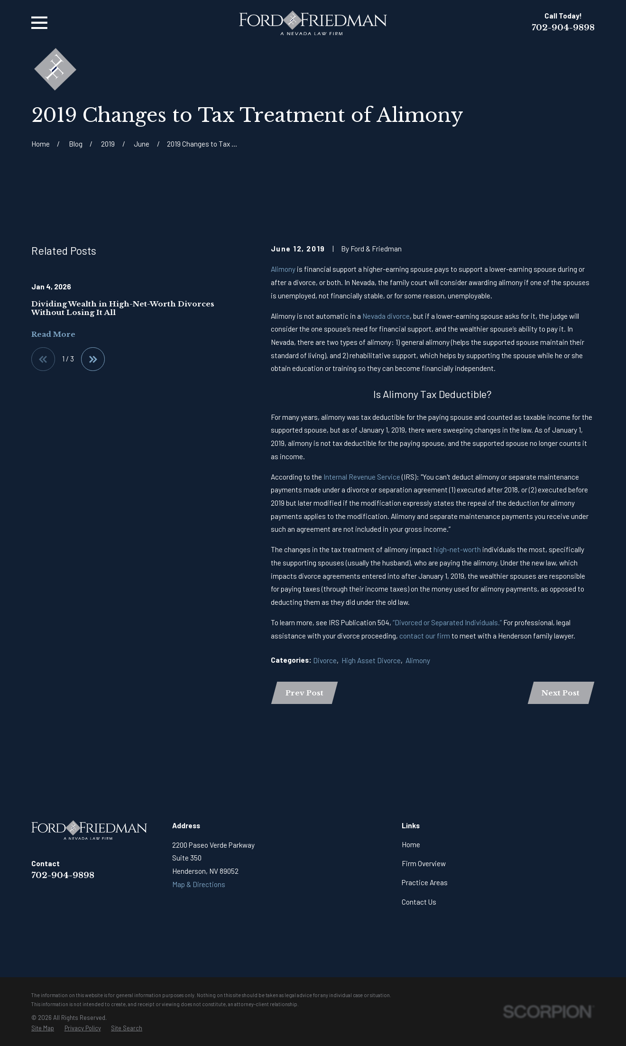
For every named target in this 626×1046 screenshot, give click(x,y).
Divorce (325, 660)
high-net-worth (457, 549)
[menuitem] (42, 1028)
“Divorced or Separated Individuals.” (447, 622)
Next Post (561, 692)
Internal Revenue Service (361, 476)
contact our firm (425, 635)
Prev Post (304, 692)
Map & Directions (198, 884)
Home (411, 844)
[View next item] (93, 359)
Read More (53, 334)
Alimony (284, 269)
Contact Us (419, 902)
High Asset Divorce (371, 660)
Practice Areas (425, 882)
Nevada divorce (386, 316)
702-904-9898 (563, 27)
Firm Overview (424, 863)
